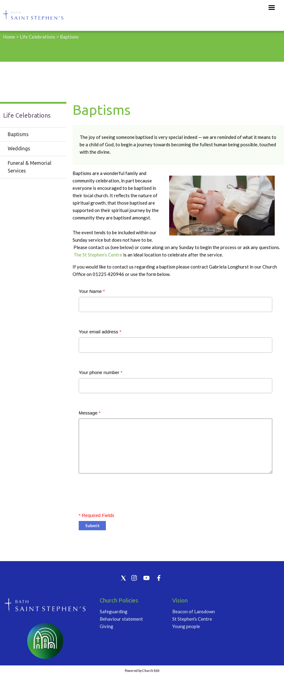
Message (90, 412)
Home (9, 37)
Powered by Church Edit (142, 671)
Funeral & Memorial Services (29, 167)
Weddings (19, 148)
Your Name (92, 291)
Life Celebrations (37, 37)
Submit (92, 525)
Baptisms (69, 37)
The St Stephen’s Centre (98, 254)
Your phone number (100, 372)
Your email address (100, 331)
